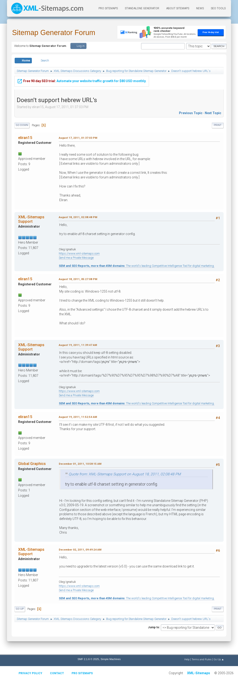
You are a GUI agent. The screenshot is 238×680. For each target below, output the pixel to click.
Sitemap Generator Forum (53, 33)
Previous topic (190, 113)
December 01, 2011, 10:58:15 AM (80, 463)
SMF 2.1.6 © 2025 (88, 659)
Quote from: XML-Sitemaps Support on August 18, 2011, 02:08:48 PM (125, 474)
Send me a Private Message (76, 257)
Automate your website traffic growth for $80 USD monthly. (81, 78)
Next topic (213, 113)
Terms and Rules (202, 659)
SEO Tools (218, 8)
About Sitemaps (177, 8)
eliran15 (25, 137)
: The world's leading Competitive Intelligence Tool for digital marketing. (137, 265)
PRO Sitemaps (108, 8)
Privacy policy (30, 673)
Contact (57, 673)
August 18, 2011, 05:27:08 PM (78, 279)
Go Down (22, 125)
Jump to (153, 627)
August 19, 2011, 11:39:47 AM (78, 345)
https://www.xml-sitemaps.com (79, 253)
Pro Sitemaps (82, 673)
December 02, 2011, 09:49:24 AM (80, 549)
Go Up (20, 608)
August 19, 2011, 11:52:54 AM (78, 417)
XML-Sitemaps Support (31, 219)
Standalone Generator (142, 8)
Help (186, 659)
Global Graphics (32, 463)
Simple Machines (111, 659)
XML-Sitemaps (198, 673)
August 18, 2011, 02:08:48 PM (78, 217)
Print (217, 125)
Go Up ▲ (219, 659)
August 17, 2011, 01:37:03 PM (78, 137)
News (200, 8)
